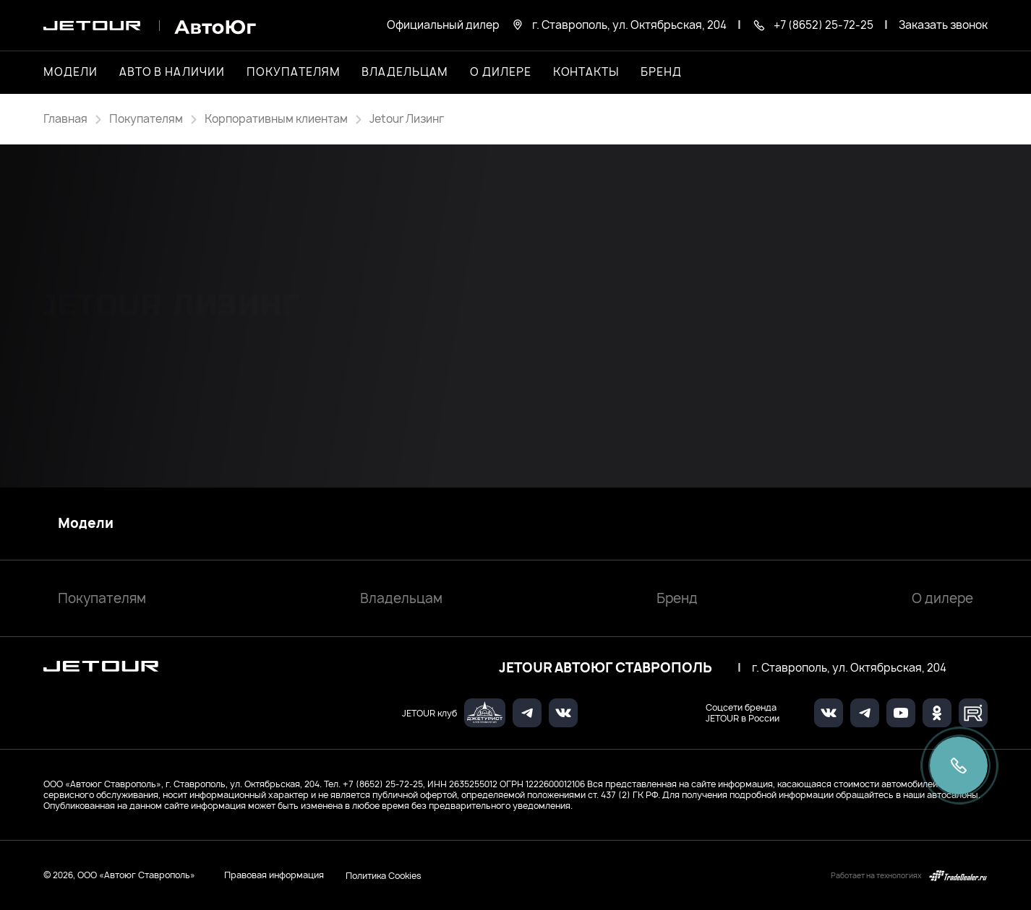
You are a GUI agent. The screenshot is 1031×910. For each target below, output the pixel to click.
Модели (86, 523)
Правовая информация (274, 875)
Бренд (677, 598)
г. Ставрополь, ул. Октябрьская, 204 (849, 668)
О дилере (500, 72)
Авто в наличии (172, 72)
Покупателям (102, 598)
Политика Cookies (384, 875)
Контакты (586, 72)
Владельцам (401, 598)
